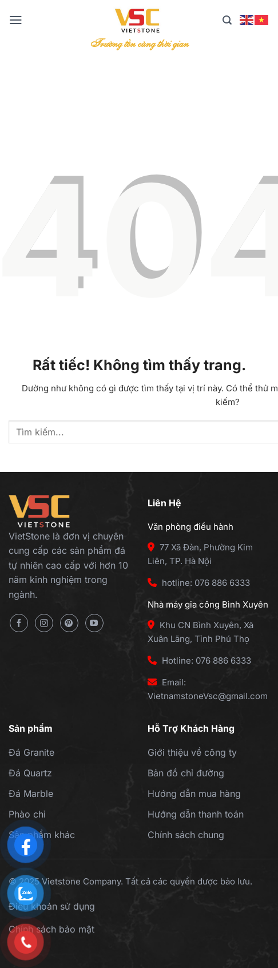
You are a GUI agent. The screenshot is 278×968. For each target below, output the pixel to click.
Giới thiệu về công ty (192, 752)
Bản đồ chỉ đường (186, 773)
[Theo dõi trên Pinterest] (69, 623)
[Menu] (16, 20)
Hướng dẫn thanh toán (196, 814)
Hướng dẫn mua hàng (194, 793)
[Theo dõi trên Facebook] (19, 623)
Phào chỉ (27, 814)
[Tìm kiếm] (227, 20)
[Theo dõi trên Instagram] (44, 623)
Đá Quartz (30, 773)
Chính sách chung (186, 834)
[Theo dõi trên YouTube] (94, 623)
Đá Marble (31, 793)
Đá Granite (31, 752)
